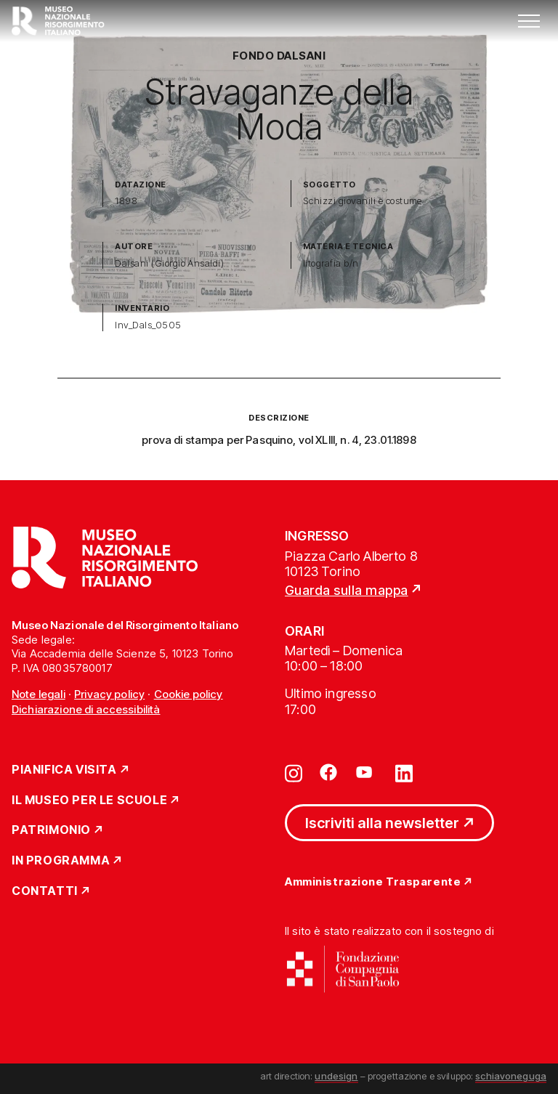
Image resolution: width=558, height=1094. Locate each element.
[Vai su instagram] (293, 772)
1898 (126, 200)
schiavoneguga (510, 1076)
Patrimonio (51, 830)
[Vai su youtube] (366, 772)
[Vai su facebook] (328, 772)
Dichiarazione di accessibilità (86, 709)
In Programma (61, 860)
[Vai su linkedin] (404, 772)
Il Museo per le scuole (89, 800)
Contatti (45, 891)
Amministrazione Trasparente (373, 882)
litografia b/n (331, 263)
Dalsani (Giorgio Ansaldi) (169, 263)
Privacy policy (109, 694)
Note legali (38, 694)
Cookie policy (188, 694)
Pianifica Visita (64, 770)
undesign (336, 1076)
